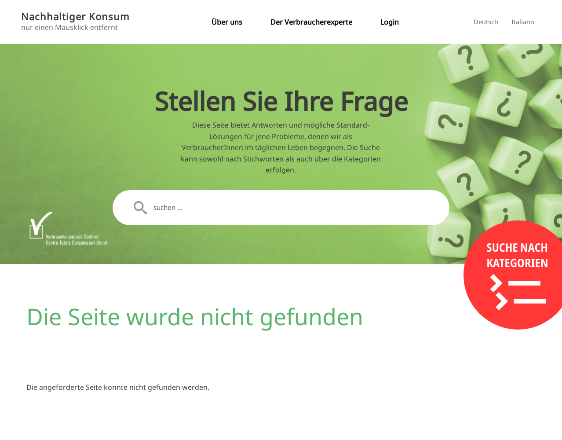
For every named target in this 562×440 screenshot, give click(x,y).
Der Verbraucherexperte (311, 22)
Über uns (227, 22)
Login (389, 22)
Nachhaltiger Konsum (75, 16)
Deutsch (486, 22)
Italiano (522, 22)
